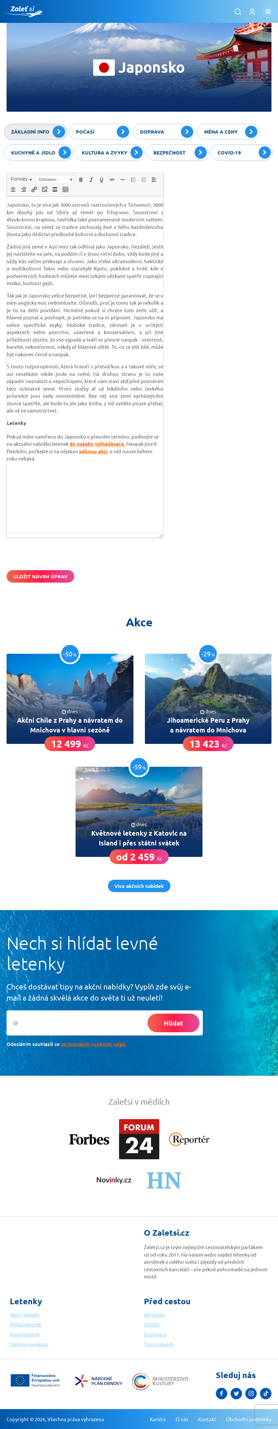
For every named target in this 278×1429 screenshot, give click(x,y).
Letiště (151, 1324)
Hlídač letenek (26, 1324)
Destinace (155, 1334)
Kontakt (207, 1419)
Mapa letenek (25, 1334)
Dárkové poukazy (29, 1344)
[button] (21, 179)
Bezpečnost (180, 152)
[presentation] (21, 179)
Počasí (102, 132)
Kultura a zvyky (112, 152)
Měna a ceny (230, 132)
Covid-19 (244, 152)
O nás (182, 1419)
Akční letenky (25, 1314)
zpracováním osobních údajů (93, 1044)
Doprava (166, 132)
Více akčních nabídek (139, 886)
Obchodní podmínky (248, 1419)
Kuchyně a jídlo (41, 152)
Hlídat (173, 1023)
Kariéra (158, 1419)
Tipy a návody (159, 1344)
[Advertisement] (222, 213)
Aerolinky (154, 1314)
